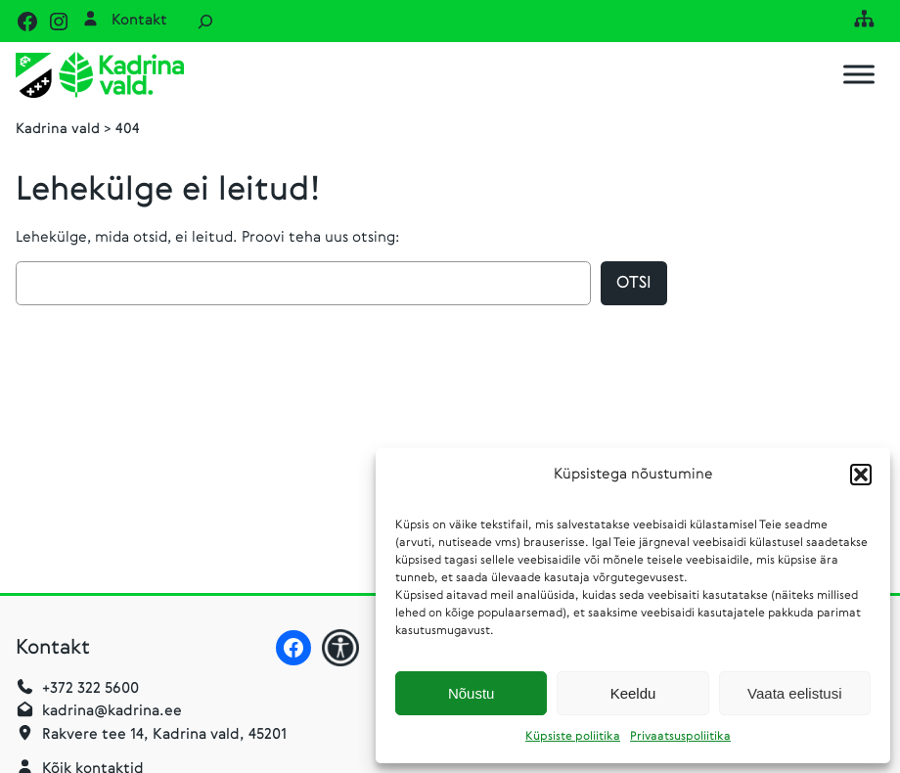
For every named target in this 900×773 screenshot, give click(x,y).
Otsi (634, 283)
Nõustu (471, 693)
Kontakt (139, 20)
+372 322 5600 (90, 689)
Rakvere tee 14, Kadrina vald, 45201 (164, 735)
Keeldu (633, 693)
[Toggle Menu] (859, 75)
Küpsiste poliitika (572, 737)
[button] (861, 474)
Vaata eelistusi (794, 693)
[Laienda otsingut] (205, 21)
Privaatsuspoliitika (680, 737)
